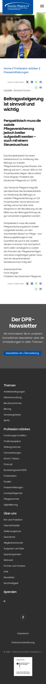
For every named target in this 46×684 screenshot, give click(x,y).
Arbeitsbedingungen (14, 391)
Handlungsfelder (12, 414)
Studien (7, 481)
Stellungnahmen (12, 447)
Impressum (23, 633)
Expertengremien (12, 554)
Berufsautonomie (12, 403)
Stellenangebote (12, 531)
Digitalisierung (11, 504)
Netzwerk (8, 560)
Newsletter (9, 577)
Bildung (7, 408)
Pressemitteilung (22, 91)
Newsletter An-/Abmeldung (22, 353)
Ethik (6, 571)
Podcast (8, 464)
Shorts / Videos (11, 458)
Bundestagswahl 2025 (15, 470)
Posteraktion (10, 475)
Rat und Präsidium (13, 519)
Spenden (10, 592)
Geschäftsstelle (12, 525)
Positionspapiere (12, 441)
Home (8, 68)
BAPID (7, 420)
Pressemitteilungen (16, 72)
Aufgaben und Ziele (14, 548)
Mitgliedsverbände (13, 542)
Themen (10, 385)
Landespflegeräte (13, 493)
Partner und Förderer (14, 565)
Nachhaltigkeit (11, 583)
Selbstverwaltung (13, 397)
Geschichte (9, 537)
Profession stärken (26, 68)
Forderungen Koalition (15, 435)
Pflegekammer (11, 498)
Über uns (10, 513)
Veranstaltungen (12, 452)
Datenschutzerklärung (23, 642)
